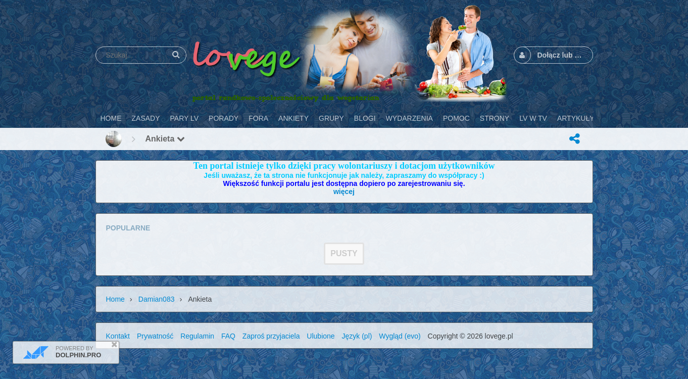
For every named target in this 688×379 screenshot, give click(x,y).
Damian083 (156, 299)
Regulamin (197, 336)
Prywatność (155, 336)
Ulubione (320, 336)
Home (115, 299)
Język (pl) (357, 336)
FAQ (228, 336)
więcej (344, 191)
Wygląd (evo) (399, 336)
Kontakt (118, 336)
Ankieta (165, 138)
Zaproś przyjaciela (271, 336)
